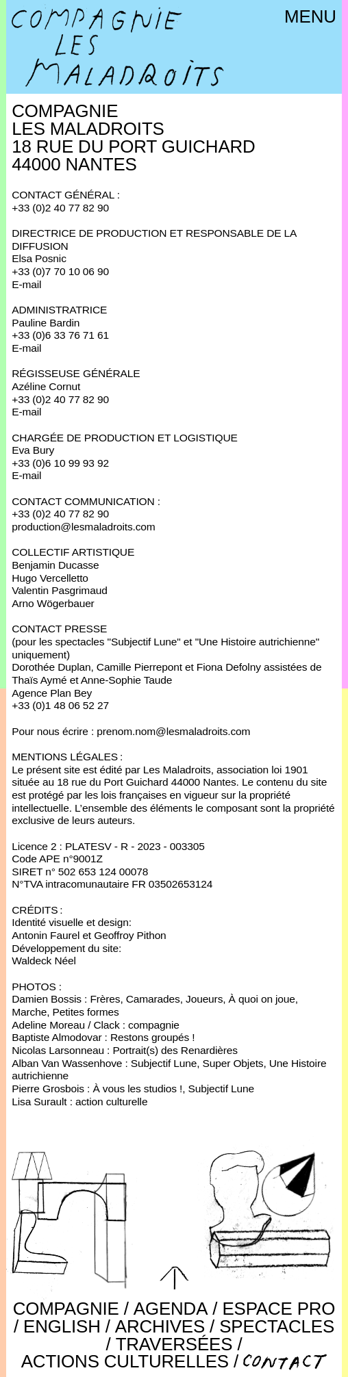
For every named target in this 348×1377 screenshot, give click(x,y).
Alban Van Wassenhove (67, 1063)
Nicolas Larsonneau (58, 1050)
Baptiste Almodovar (56, 1037)
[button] (173, 1277)
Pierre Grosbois (48, 1088)
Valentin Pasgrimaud (59, 590)
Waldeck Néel (43, 960)
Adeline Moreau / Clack (65, 1025)
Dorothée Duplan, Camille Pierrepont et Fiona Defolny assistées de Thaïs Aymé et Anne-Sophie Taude (166, 673)
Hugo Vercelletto (50, 578)
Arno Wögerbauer (53, 603)
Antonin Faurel (45, 935)
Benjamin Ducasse (55, 565)
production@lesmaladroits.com (83, 526)
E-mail (26, 284)
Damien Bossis (47, 999)
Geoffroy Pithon (130, 935)
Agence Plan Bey (52, 693)
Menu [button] (310, 16)
